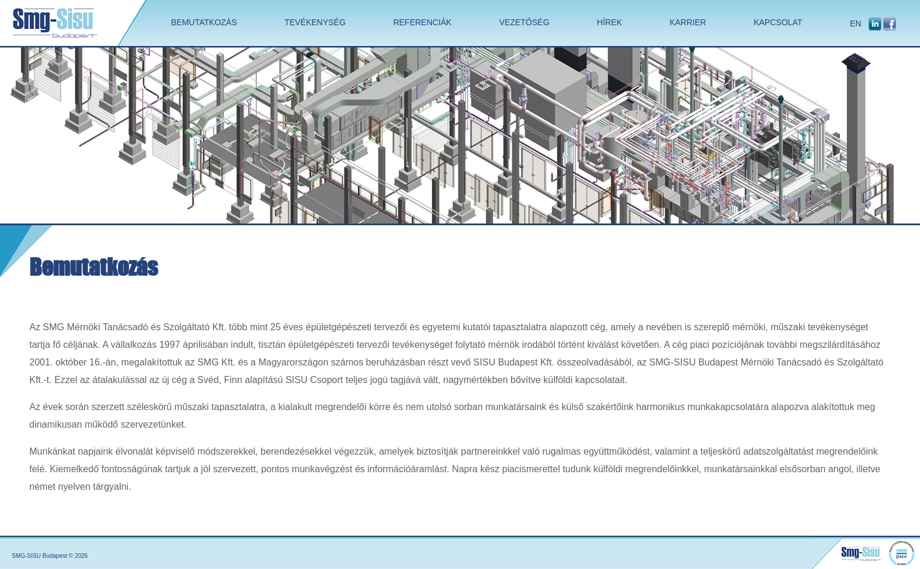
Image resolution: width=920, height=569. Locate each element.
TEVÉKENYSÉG (315, 22)
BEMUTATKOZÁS (204, 22)
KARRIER (687, 22)
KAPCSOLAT (777, 22)
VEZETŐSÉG (524, 22)
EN (855, 23)
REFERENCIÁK (422, 22)
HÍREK (609, 22)
